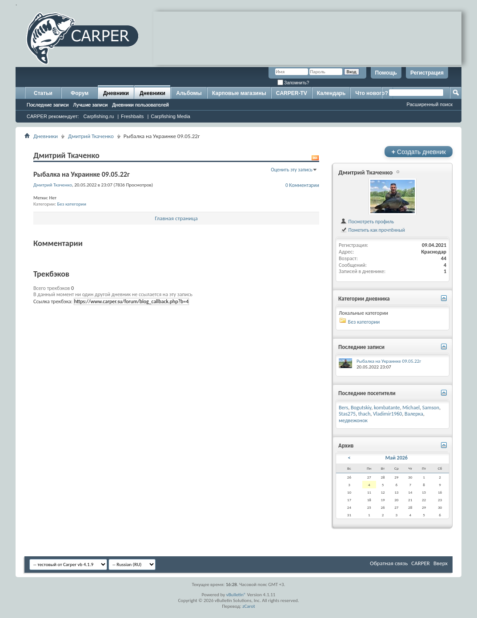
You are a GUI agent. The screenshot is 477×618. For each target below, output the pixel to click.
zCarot (248, 606)
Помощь (386, 73)
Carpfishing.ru (99, 116)
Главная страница (176, 218)
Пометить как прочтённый (372, 230)
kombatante (387, 407)
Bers (343, 407)
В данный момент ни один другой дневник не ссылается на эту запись (112, 294)
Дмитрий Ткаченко (91, 136)
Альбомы (188, 93)
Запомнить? (293, 82)
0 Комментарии (302, 185)
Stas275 (347, 414)
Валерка (414, 414)
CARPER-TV (291, 93)
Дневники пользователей (140, 104)
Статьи (43, 93)
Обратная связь (389, 563)
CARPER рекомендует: (53, 116)
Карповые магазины (239, 93)
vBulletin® (236, 595)
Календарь (331, 93)
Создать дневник (418, 151)
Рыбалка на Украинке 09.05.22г (389, 361)
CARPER (420, 563)
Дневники (116, 93)
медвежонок (353, 420)
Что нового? (371, 93)
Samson (430, 407)
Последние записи (48, 104)
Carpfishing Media (170, 116)
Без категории (71, 204)
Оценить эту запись (292, 169)
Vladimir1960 (387, 414)
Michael (411, 407)
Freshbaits (132, 116)
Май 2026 (396, 458)
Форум (79, 93)
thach (364, 414)
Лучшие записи (90, 104)
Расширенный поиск (429, 104)
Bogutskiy (361, 407)
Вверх (440, 563)
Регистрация (427, 73)
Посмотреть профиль (367, 221)
